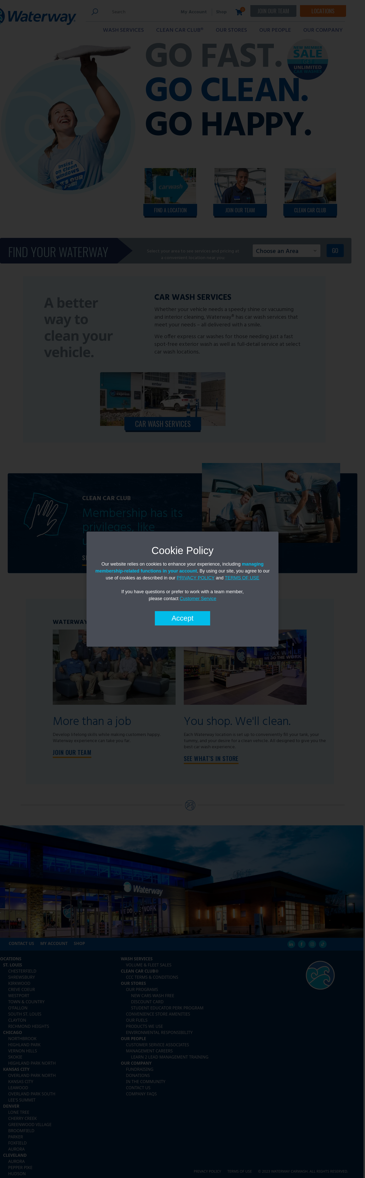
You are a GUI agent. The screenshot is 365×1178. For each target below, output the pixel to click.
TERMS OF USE (242, 577)
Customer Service (198, 598)
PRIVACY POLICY (195, 577)
